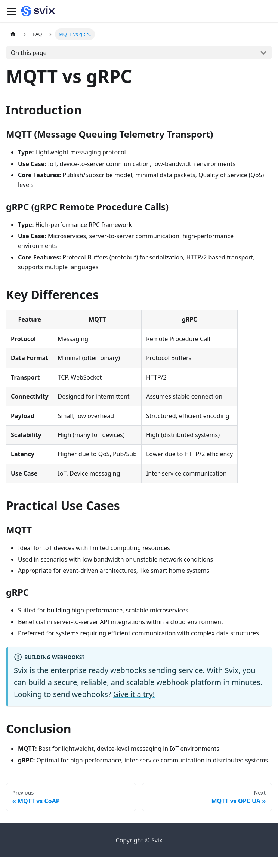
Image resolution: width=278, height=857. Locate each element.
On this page (29, 53)
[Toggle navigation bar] (11, 11)
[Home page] (13, 34)
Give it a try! (134, 694)
